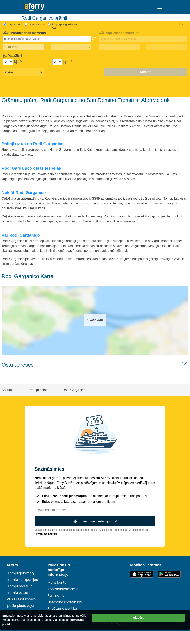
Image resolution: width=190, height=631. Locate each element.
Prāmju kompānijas (22, 579)
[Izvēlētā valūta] (23, 72)
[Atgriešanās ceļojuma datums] (119, 47)
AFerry (12, 565)
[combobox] (47, 39)
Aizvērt (138, 617)
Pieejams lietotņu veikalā (141, 574)
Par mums (56, 595)
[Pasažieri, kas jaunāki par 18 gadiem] (57, 62)
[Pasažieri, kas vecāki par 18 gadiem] (8, 62)
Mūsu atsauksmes (21, 599)
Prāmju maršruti (19, 586)
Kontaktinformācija (63, 589)
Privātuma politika (46, 533)
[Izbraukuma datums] (24, 47)
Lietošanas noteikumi (65, 602)
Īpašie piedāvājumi (22, 605)
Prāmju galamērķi (20, 573)
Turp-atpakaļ (14, 24)
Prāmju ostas (17, 592)
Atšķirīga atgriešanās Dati (64, 26)
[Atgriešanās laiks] (166, 47)
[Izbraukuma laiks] (71, 47)
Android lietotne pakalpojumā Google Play (169, 574)
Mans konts (57, 582)
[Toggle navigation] (159, 7)
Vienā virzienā (37, 24)
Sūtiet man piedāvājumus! (94, 521)
